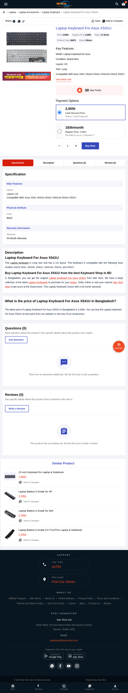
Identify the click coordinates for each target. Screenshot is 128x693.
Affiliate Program (17, 598)
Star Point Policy (55, 603)
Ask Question (16, 339)
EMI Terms (35, 598)
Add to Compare (112, 21)
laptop (73, 282)
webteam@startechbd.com (64, 640)
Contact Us (94, 603)
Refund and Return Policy (30, 603)
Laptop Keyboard (19, 262)
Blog (82, 603)
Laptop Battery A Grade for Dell (35, 510)
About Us (49, 598)
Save (95, 21)
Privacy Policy (85, 598)
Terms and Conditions (108, 598)
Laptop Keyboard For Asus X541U (67, 278)
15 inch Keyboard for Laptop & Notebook (41, 472)
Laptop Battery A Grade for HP (35, 491)
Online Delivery (66, 598)
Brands (107, 603)
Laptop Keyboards (38, 282)
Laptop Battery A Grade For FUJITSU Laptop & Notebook (50, 529)
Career (72, 603)
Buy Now (90, 146)
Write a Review (17, 408)
